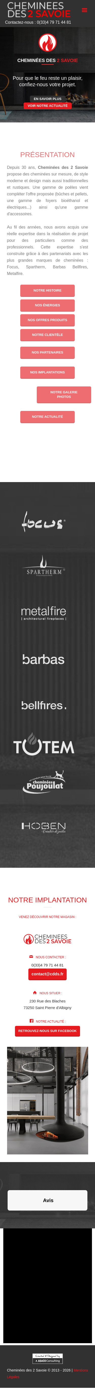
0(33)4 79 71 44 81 (47, 965)
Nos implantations (47, 372)
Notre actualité (47, 417)
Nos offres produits (47, 320)
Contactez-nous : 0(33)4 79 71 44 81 (38, 22)
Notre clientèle (47, 335)
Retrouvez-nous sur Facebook (47, 1031)
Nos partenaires (47, 352)
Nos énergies (47, 305)
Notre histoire (47, 290)
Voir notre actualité (48, 106)
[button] (8, 1216)
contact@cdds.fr (48, 974)
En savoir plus (47, 99)
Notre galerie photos (64, 394)
